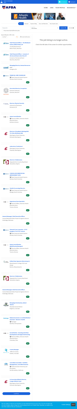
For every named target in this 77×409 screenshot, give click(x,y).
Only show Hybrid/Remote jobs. (12, 30)
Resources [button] (71, 8)
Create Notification (25, 37)
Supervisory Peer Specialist (17, 201)
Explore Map (33, 23)
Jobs (51, 8)
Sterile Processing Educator (17, 188)
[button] (71, 28)
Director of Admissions (16, 160)
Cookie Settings (66, 404)
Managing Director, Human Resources (20, 65)
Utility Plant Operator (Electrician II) (20, 261)
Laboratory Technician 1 (16, 146)
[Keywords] (16, 28)
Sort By (4, 37)
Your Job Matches (43, 23)
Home (46, 8)
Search (21, 23)
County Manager (14, 349)
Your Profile (60, 8)
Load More (16, 393)
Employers (72, 2)
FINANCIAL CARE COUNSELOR (17, 75)
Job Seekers (63, 2)
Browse (26, 23)
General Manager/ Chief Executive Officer (13, 216)
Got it (73, 404)
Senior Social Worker (15, 116)
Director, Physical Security (17, 103)
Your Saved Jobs (54, 23)
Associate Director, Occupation (18, 88)
